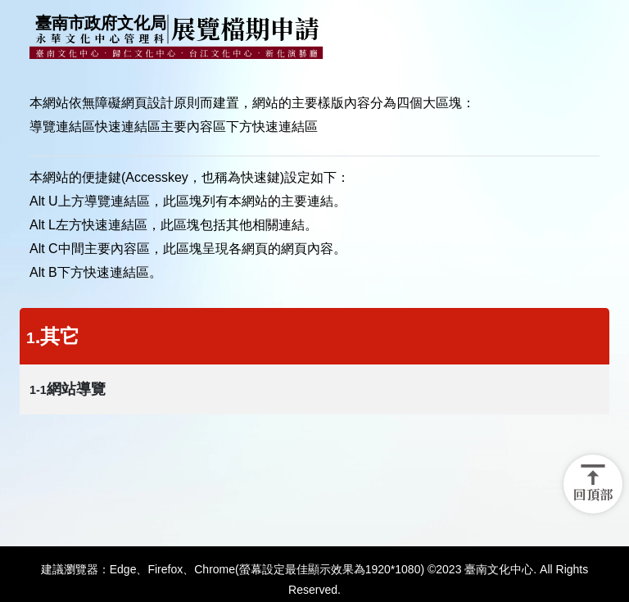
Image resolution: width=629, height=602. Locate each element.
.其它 (52, 336)
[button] (592, 484)
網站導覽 (67, 389)
